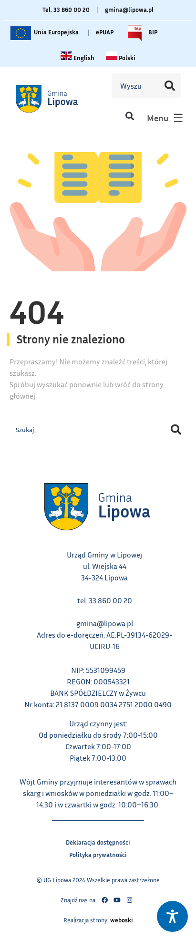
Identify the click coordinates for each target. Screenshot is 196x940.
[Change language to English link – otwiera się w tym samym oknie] (77, 57)
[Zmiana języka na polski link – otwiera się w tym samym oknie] (120, 57)
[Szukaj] (169, 85)
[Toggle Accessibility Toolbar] (172, 916)
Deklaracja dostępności (98, 841)
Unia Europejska (44, 32)
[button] (129, 116)
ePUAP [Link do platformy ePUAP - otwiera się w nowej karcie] (104, 32)
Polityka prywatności (98, 853)
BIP (140, 32)
